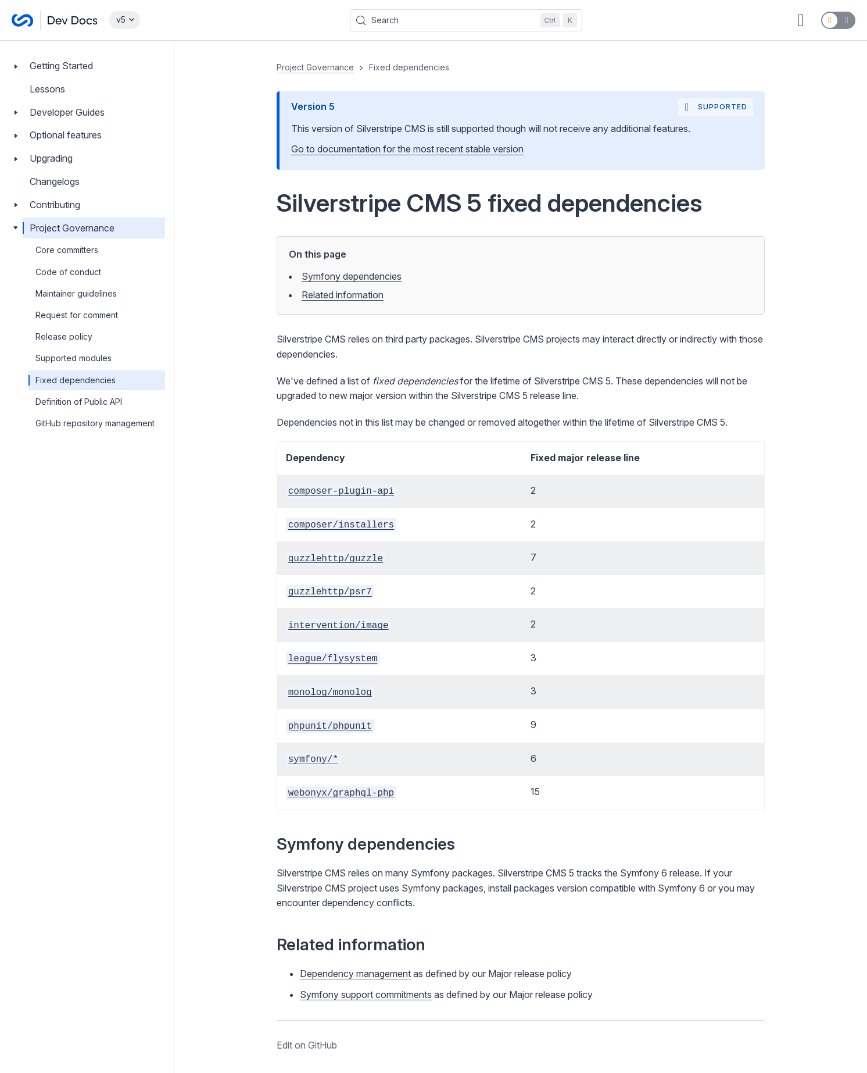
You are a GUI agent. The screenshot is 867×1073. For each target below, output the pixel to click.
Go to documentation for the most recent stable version (407, 149)
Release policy (63, 336)
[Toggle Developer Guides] (16, 112)
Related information (343, 295)
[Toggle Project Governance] (16, 228)
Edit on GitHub (307, 1045)
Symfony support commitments (366, 994)
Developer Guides (67, 112)
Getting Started (61, 66)
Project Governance (72, 228)
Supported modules (73, 358)
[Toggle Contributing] (16, 205)
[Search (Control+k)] (466, 20)
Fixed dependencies (75, 380)
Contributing (55, 205)
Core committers (66, 250)
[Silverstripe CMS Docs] (55, 20)
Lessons (47, 89)
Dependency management (355, 973)
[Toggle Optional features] (16, 135)
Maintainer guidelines (76, 293)
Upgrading (51, 158)
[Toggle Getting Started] (16, 66)
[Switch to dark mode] (838, 20)
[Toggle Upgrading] (16, 158)
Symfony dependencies (352, 276)
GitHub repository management (95, 423)
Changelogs (55, 181)
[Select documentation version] (124, 19)
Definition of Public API (78, 402)
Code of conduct (68, 272)
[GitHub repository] (800, 20)
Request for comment (76, 315)
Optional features (66, 135)
